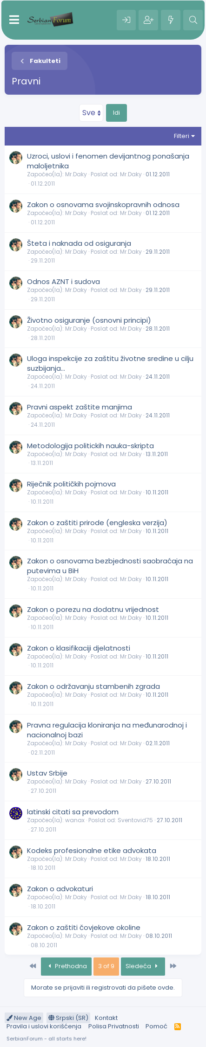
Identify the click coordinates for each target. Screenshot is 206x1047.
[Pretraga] (193, 20)
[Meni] (14, 20)
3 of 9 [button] (106, 966)
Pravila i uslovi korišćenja (44, 1026)
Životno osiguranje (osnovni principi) (89, 320)
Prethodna (66, 966)
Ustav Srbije (47, 773)
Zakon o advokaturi (60, 889)
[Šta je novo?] (170, 20)
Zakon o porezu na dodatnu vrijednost (93, 609)
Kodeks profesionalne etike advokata (91, 850)
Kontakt (106, 1017)
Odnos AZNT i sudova (63, 281)
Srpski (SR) (68, 1017)
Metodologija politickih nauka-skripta (90, 446)
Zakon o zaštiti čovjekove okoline (83, 927)
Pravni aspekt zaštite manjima (79, 407)
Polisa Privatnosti (113, 1026)
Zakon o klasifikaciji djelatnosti (78, 648)
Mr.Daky (76, 174)
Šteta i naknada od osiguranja (79, 243)
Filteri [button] (181, 136)
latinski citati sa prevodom (73, 812)
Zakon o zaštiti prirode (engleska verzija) (97, 522)
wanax (75, 820)
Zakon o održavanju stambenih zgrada (93, 686)
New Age (24, 1017)
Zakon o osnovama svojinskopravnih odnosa (103, 204)
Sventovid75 (135, 820)
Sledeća (143, 966)
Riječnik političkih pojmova (71, 484)
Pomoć (156, 1026)
